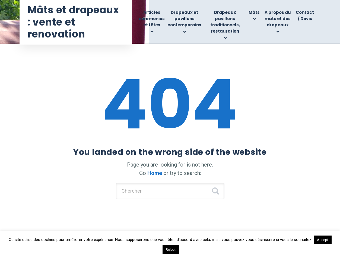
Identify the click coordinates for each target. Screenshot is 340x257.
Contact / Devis (305, 15)
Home (154, 173)
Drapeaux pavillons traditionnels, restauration (225, 22)
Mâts (254, 12)
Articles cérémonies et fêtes (152, 19)
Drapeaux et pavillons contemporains (184, 19)
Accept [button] (322, 240)
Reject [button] (171, 249)
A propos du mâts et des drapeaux (278, 19)
